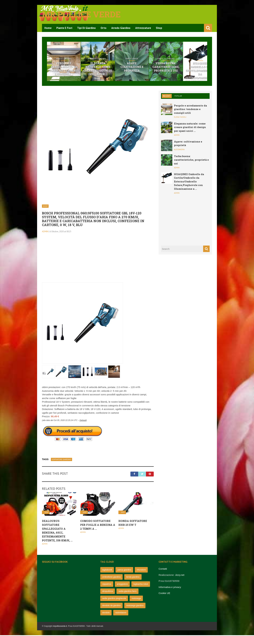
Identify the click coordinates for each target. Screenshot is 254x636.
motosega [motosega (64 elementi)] (136, 599)
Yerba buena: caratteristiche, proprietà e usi (187, 67)
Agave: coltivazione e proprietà (147, 65)
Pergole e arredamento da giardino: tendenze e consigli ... (67, 69)
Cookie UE (164, 594)
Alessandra (179, 150)
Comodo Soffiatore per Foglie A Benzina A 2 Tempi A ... (97, 525)
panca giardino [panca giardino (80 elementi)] (124, 570)
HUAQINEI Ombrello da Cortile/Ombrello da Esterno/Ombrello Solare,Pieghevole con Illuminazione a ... (189, 182)
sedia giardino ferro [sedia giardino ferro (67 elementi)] (127, 592)
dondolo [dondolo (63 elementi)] (106, 613)
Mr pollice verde (81, 14)
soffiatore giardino (61, 460)
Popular (178, 96)
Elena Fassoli (180, 118)
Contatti (163, 569)
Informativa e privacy (170, 587)
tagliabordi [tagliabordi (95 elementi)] (107, 570)
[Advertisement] (98, 260)
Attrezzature (143, 28)
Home (48, 28)
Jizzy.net (179, 575)
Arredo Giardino (120, 28)
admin (45, 232)
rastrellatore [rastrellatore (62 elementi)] (120, 613)
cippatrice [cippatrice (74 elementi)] (106, 585)
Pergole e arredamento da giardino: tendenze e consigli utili (190, 110)
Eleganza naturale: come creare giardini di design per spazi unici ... (190, 128)
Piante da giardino (187, 59)
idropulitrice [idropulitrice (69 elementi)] (107, 592)
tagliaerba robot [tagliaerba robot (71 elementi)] (140, 585)
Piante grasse (147, 59)
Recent (167, 96)
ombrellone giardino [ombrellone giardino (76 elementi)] (111, 577)
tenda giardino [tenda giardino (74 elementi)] (132, 577)
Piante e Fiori (64, 28)
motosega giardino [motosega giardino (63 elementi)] (135, 606)
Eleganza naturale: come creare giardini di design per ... (107, 67)
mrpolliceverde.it (60, 627)
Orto (103, 28)
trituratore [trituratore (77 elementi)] (141, 570)
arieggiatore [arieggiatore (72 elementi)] (122, 585)
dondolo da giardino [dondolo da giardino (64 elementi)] (111, 606)
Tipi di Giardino (86, 28)
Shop (159, 28)
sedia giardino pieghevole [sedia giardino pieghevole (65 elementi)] (114, 599)
